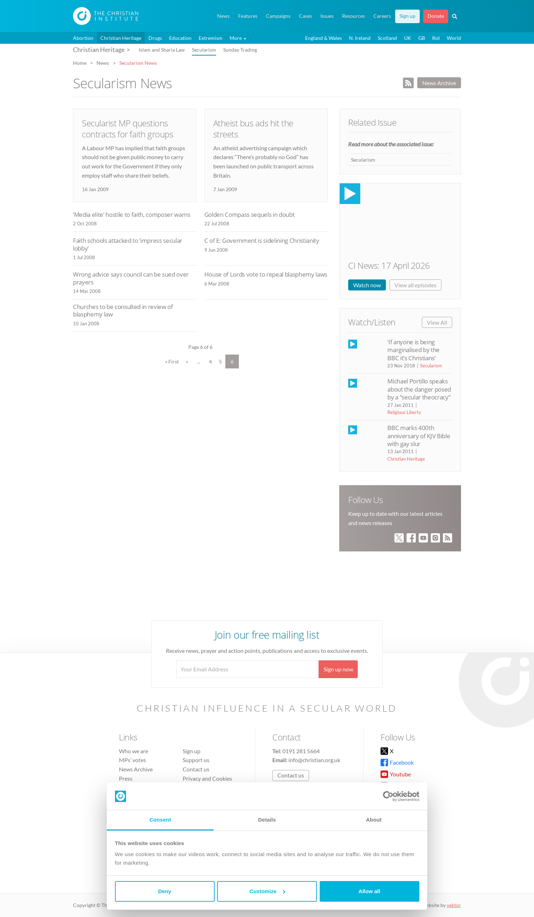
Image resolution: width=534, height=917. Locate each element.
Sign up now (338, 669)
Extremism (210, 38)
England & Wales (323, 38)
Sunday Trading (240, 50)
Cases (305, 16)
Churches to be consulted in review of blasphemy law (123, 311)
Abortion (83, 38)
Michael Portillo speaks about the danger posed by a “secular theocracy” (419, 389)
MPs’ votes (132, 759)
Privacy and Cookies (207, 778)
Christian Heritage (120, 38)
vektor (454, 905)
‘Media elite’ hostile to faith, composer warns (131, 214)
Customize (267, 891)
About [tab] (374, 820)
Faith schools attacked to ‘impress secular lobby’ (127, 244)
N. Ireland (360, 38)
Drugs (155, 38)
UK (407, 38)
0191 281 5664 (301, 751)
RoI (436, 38)
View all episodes (415, 285)
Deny (164, 891)
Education (180, 38)
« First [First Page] (172, 361)
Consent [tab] (160, 820)
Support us (196, 759)
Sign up (407, 16)
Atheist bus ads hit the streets (253, 128)
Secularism (204, 50)
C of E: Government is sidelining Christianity (261, 240)
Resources (353, 16)
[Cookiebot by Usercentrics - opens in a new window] (388, 796)
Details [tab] (267, 820)
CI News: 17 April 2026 (389, 265)
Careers (382, 16)
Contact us (196, 769)
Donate (436, 16)
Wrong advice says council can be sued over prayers (131, 278)
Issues (327, 16)
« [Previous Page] (187, 361)
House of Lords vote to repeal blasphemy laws (265, 274)
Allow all (369, 891)
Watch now (367, 285)
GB (421, 38)
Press (125, 778)
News (223, 16)
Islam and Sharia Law (162, 50)
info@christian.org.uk (314, 759)
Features (247, 16)
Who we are (133, 751)
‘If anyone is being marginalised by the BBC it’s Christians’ (413, 350)
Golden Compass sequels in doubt (249, 214)
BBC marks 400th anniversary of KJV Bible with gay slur (418, 436)
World (454, 38)
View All (437, 322)
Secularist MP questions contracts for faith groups (127, 128)
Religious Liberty (404, 412)
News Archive (439, 82)
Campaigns (278, 16)
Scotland (387, 38)
